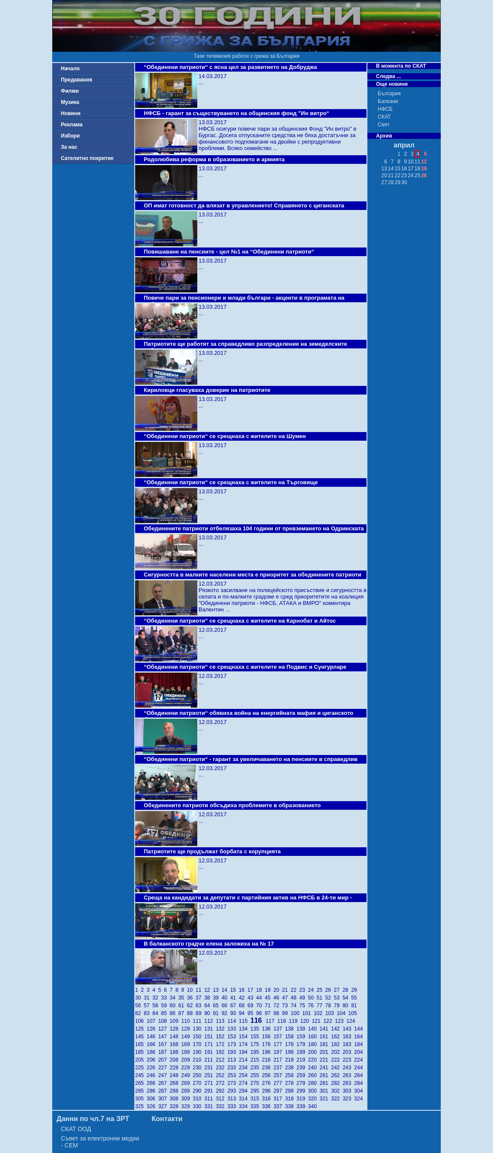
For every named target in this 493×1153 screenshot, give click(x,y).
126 (152, 1029)
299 (302, 1091)
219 (302, 1060)
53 (338, 998)
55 (354, 998)
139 (302, 1029)
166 (152, 1044)
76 (312, 1006)
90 (208, 1013)
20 (277, 990)
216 (268, 1060)
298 (291, 1091)
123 (341, 1021)
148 (175, 1037)
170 (199, 1044)
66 (225, 1006)
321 (325, 1099)
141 (325, 1029)
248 (175, 1075)
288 (175, 1091)
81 (354, 1006)
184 (359, 1044)
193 (233, 1052)
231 (210, 1068)
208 (175, 1060)
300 (314, 1091)
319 (302, 1099)
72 (277, 1006)
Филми (70, 91)
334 (244, 1106)
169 (187, 1044)
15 (234, 990)
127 (164, 1029)
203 (348, 1052)
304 (359, 1091)
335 (256, 1106)
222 (337, 1060)
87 (182, 1013)
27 (338, 990)
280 (314, 1083)
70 (260, 1006)
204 (359, 1052)
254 (244, 1075)
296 (268, 1091)
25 (320, 990)
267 (164, 1083)
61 (182, 1006)
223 (348, 1060)
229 (187, 1068)
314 (244, 1099)
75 (303, 1006)
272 (222, 1083)
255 (256, 1075)
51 (320, 998)
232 (222, 1068)
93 (234, 1013)
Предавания (76, 80)
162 (337, 1037)
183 (348, 1044)
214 (244, 1060)
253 (233, 1075)
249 (187, 1075)
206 (152, 1060)
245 (141, 1075)
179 (302, 1044)
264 (359, 1075)
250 (199, 1075)
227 (164, 1068)
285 (141, 1091)
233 (233, 1068)
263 (348, 1075)
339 (302, 1106)
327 (164, 1106)
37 (200, 998)
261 (325, 1075)
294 (244, 1091)
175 (256, 1044)
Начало (70, 69)
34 (174, 998)
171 (210, 1044)
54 (346, 998)
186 (152, 1052)
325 (141, 1106)
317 (279, 1099)
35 (182, 998)
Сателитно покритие (87, 158)
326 (152, 1106)
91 (217, 1013)
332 (222, 1106)
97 (269, 1013)
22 (295, 990)
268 (175, 1083)
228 (175, 1068)
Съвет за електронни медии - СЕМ (100, 1142)
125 (141, 1029)
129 (187, 1029)
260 (314, 1075)
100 (296, 1013)
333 (233, 1106)
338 (291, 1106)
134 (244, 1029)
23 (303, 990)
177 (279, 1044)
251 (210, 1075)
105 (353, 1013)
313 (233, 1099)
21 (286, 990)
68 (243, 1006)
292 (222, 1091)
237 (279, 1068)
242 (337, 1068)
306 (152, 1099)
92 (225, 1013)
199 (302, 1052)
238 (291, 1068)
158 (291, 1037)
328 (175, 1106)
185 (141, 1052)
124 (352, 1021)
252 (222, 1075)
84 (156, 1013)
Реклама (71, 125)
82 (139, 1013)
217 (279, 1060)
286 (152, 1091)
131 (210, 1029)
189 (187, 1052)
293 (233, 1091)
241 (325, 1068)
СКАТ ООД (76, 1128)
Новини (70, 113)
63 (200, 1006)
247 (164, 1075)
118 (283, 1021)
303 (348, 1091)
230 (199, 1068)
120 (306, 1021)
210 (199, 1060)
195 (256, 1052)
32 (156, 998)
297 (279, 1091)
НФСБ (385, 109)
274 (244, 1083)
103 (331, 1013)
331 (210, 1106)
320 (314, 1099)
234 (244, 1068)
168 (175, 1044)
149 (187, 1037)
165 (141, 1044)
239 (302, 1068)
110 (187, 1021)
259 (302, 1075)
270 (199, 1083)
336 (268, 1106)
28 (346, 990)
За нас (69, 147)
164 (359, 1037)
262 (337, 1075)
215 (256, 1060)
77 (320, 1006)
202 (337, 1052)
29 (354, 990)
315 (256, 1099)
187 (164, 1052)
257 (279, 1075)
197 (279, 1052)
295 (256, 1091)
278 (291, 1083)
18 (260, 990)
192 (222, 1052)
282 (337, 1083)
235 (256, 1068)
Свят (383, 125)
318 (291, 1099)
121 (317, 1021)
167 (164, 1044)
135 (256, 1029)
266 (152, 1083)
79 (338, 1006)
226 (152, 1068)
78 (329, 1006)
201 (325, 1052)
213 (233, 1060)
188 (175, 1052)
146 (152, 1037)
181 (325, 1044)
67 (234, 1006)
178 (291, 1044)
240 (314, 1068)
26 (329, 990)
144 (359, 1029)
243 (348, 1068)
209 (187, 1060)
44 (260, 998)
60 (174, 1006)
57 (148, 1006)
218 (291, 1060)
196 (268, 1052)
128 (175, 1029)
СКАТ (384, 117)
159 (302, 1037)
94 (243, 1013)
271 (210, 1083)
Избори (70, 136)
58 (156, 1006)
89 (200, 1013)
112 (210, 1021)
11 (200, 990)
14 (225, 990)
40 (225, 998)
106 (141, 1021)
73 (286, 1006)
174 (244, 1044)
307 (164, 1099)
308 (175, 1099)
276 (268, 1083)
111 (199, 1021)
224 (359, 1060)
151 (210, 1037)
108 (164, 1021)
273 (233, 1083)
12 (208, 990)
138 (291, 1029)
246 (152, 1075)
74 (295, 1006)
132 (222, 1029)
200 (314, 1052)
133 (233, 1029)
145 (141, 1037)
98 (277, 1013)
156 (268, 1037)
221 (325, 1060)
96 (260, 1013)
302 (337, 1091)
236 (268, 1068)
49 (303, 998)
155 (256, 1037)
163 (348, 1037)
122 (329, 1021)
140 (314, 1029)
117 (272, 1021)
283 (348, 1083)
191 (210, 1052)
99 (286, 1013)
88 (191, 1013)
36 (191, 998)
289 (187, 1091)
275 (256, 1083)
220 (314, 1060)
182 (337, 1044)
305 (141, 1099)
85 (165, 1013)
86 (174, 1013)
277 (279, 1083)
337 (279, 1106)
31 (148, 998)
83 (148, 1013)
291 (210, 1091)
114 (233, 1021)
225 (141, 1068)
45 (269, 998)
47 (286, 998)
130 (199, 1029)
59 (165, 1006)
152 (222, 1037)
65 (217, 1006)
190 (199, 1052)
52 (329, 998)
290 (199, 1091)
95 (251, 1013)
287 (164, 1091)
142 (337, 1029)
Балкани (388, 101)
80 (346, 1006)
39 (217, 998)
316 (268, 1099)
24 (312, 990)
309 (187, 1099)
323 (348, 1099)
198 (291, 1052)
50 (312, 998)
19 (269, 990)
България (389, 94)
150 (199, 1037)
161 (325, 1037)
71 (269, 1006)
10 (191, 990)
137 (279, 1029)
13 (217, 990)
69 (251, 1006)
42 (243, 998)
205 (141, 1060)
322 (337, 1099)
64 (208, 1006)
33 (165, 998)
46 (277, 998)
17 (251, 990)
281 (325, 1083)
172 (222, 1044)
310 (199, 1099)
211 (210, 1060)
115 (244, 1021)
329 (187, 1106)
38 (208, 998)
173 (233, 1044)
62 (191, 1006)
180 (314, 1044)
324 (359, 1099)
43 (251, 998)
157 (279, 1037)
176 (268, 1044)
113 (222, 1021)
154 (244, 1037)
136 (268, 1029)
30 (139, 998)
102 (320, 1013)
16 (243, 990)
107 (152, 1021)
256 (268, 1075)
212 (222, 1060)
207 (164, 1060)
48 (295, 998)
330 (199, 1106)
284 (359, 1083)
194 (244, 1052)
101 (308, 1013)
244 (359, 1068)
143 (348, 1029)
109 (175, 1021)
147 (164, 1037)
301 (325, 1091)
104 (342, 1013)
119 (294, 1021)
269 (187, 1083)
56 (139, 1006)
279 (302, 1083)
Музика (70, 102)
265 (141, 1083)
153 (233, 1037)
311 (210, 1099)
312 (222, 1099)
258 (291, 1075)
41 (234, 998)
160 (314, 1037)
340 (313, 1106)
